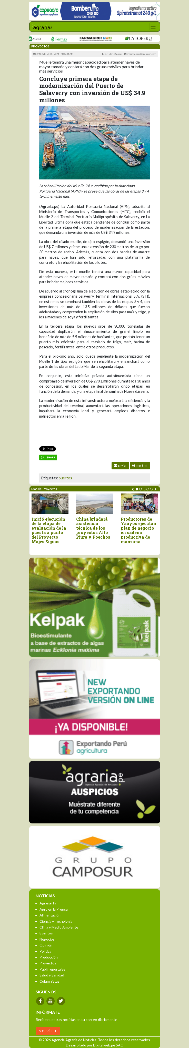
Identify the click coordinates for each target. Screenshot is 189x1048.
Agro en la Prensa (53, 909)
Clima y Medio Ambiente (58, 927)
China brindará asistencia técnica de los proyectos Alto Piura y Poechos (93, 528)
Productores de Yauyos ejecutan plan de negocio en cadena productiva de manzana (138, 530)
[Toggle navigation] (153, 27)
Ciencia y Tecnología (55, 921)
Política (45, 951)
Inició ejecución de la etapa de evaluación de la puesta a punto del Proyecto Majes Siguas (49, 530)
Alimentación (50, 915)
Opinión (45, 945)
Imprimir (140, 465)
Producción (48, 957)
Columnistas (49, 981)
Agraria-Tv (47, 903)
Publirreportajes (52, 969)
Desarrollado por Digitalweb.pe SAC (94, 1045)
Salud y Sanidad (51, 975)
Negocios (47, 939)
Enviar (120, 465)
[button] (137, 489)
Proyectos (47, 963)
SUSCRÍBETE (48, 1031)
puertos (65, 478)
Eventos (46, 933)
